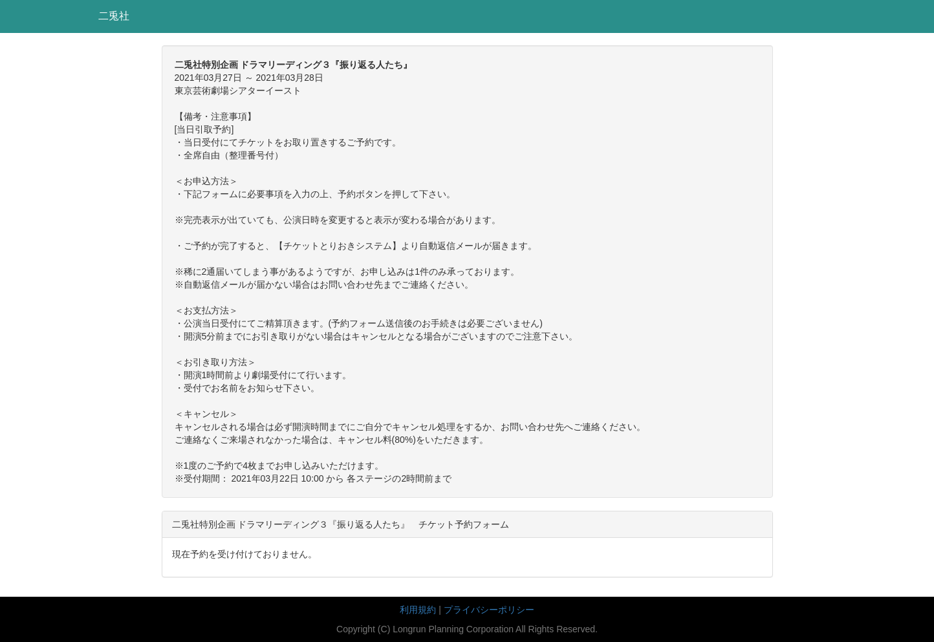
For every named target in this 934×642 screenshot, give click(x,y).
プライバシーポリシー (489, 610)
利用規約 (418, 610)
